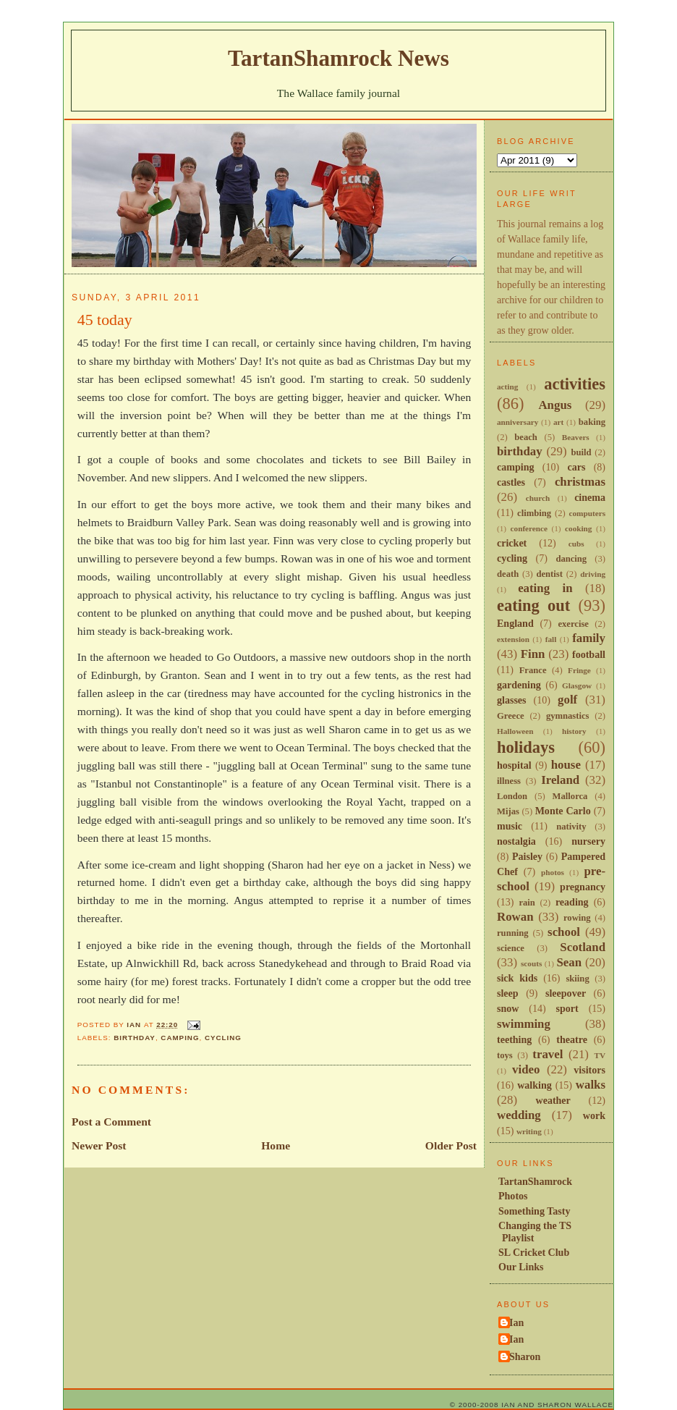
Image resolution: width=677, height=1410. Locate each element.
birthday (135, 1038)
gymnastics (567, 716)
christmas (580, 482)
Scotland (582, 947)
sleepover (565, 993)
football (588, 654)
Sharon (524, 1356)
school (564, 932)
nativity (571, 827)
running (513, 933)
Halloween (515, 731)
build (581, 452)
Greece (510, 716)
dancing (571, 559)
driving (592, 574)
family (588, 638)
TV (599, 1055)
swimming (523, 1024)
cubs (576, 543)
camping (180, 1038)
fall (551, 639)
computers (587, 513)
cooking (578, 528)
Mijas (508, 811)
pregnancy (582, 886)
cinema (589, 497)
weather (553, 1100)
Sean (569, 962)
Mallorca (570, 796)
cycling (223, 1038)
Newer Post (99, 1145)
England (515, 623)
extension (513, 639)
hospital (514, 765)
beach (525, 437)
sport (567, 1008)
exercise (573, 624)
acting (507, 386)
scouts (531, 963)
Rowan (515, 917)
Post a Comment (111, 1121)
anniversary (517, 422)
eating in (545, 588)
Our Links (521, 1266)
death (508, 574)
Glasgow (577, 685)
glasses (512, 700)
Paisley (527, 856)
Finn (533, 654)
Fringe (579, 670)
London (512, 796)
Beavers (575, 437)
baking (592, 422)
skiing (577, 979)
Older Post (451, 1145)
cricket (512, 543)
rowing (577, 918)
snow (508, 1008)
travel (547, 1054)
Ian (516, 1322)
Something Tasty (534, 1211)
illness (509, 781)
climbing (534, 513)
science (510, 948)
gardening (519, 685)
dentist (549, 574)
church (538, 498)
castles (511, 482)
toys (505, 1055)
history (574, 731)
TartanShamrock (535, 1181)
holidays (526, 747)
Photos (513, 1196)
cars (576, 467)
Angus (554, 405)
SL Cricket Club (533, 1252)
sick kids (517, 978)
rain (527, 903)
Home (275, 1145)
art (558, 422)
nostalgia (516, 841)
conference (529, 528)
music (509, 826)
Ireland (560, 780)
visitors (589, 1070)
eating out (533, 605)
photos (552, 872)
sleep (508, 993)
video (526, 1069)
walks (590, 1085)
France (533, 670)
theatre (571, 1039)
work (594, 1115)
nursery (588, 841)
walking (534, 1085)
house (566, 765)
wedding (519, 1115)
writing (529, 1131)
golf (567, 699)
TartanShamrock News (338, 58)
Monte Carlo (563, 810)
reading (572, 902)
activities (574, 384)
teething (514, 1039)
